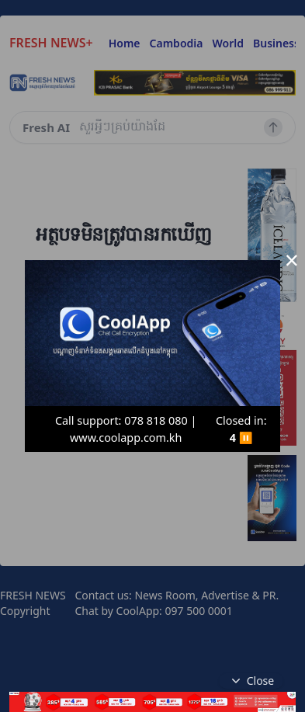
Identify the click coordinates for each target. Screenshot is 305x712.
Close (251, 681)
